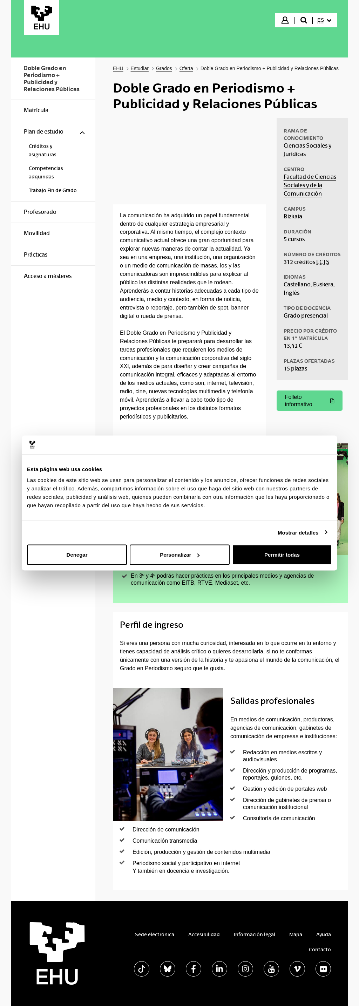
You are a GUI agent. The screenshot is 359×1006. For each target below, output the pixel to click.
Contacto (320, 949)
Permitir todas (282, 555)
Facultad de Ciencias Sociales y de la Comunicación (310, 185)
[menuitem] (324, 20)
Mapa (295, 934)
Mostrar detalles (298, 532)
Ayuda (323, 934)
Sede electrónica (154, 934)
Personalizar (179, 555)
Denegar (76, 555)
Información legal (254, 934)
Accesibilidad (204, 934)
